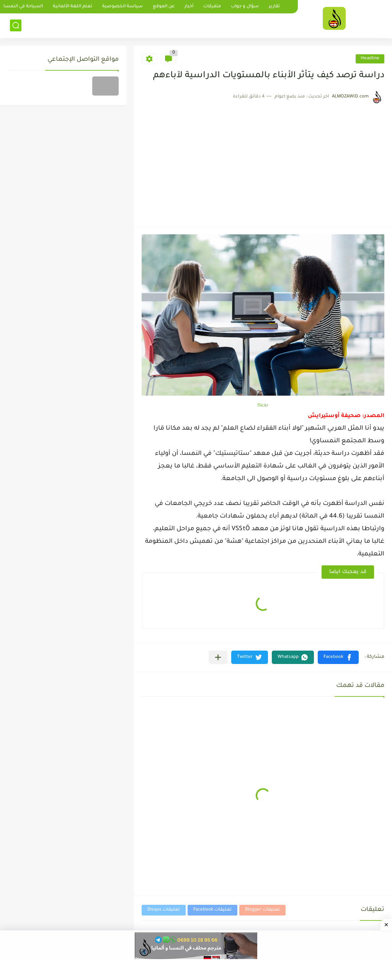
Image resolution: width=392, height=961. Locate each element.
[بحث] (15, 25)
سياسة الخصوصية (122, 6)
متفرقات (212, 6)
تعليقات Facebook (212, 909)
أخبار (189, 6)
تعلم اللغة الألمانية (72, 6)
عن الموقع (164, 6)
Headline (370, 58)
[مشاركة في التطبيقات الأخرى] (218, 657)
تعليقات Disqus (163, 909)
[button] (338, 657)
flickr (263, 406)
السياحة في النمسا (23, 6)
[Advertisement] (263, 161)
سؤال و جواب (245, 6)
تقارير (274, 6)
